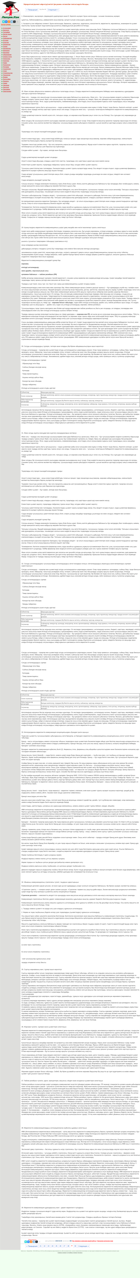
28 (68, 1246)
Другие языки (7, 34)
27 (64, 1246)
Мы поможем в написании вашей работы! (84, 1241)
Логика (5, 46)
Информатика (7, 38)
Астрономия (7, 28)
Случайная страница (72, 1252)
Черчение (6, 85)
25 (56, 1246)
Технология (6, 75)
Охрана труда (7, 56)
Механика (6, 52)
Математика (7, 48)
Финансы (6, 81)
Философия (6, 79)
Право (5, 63)
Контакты (80, 1252)
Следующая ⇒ (53, 10)
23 (48, 1246)
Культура (6, 42)
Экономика (6, 89)
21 (40, 1246)
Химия (5, 83)
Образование (7, 54)
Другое (5, 36)
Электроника (7, 91)
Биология (6, 30)
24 (52, 1246)
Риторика (6, 67)
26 (60, 1246)
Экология (6, 87)
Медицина (6, 50)
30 (75, 1246)
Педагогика (6, 58)
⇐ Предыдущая (31, 10)
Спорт (5, 71)
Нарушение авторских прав (105, 1241)
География (6, 32)
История (5, 40)
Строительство (7, 73)
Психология (6, 65)
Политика (6, 61)
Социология (7, 69)
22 (44, 1246)
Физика (5, 77)
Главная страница (62, 1252)
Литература (6, 44)
